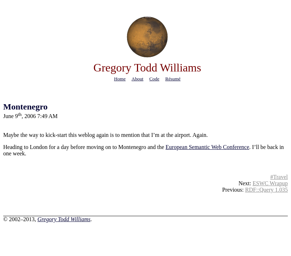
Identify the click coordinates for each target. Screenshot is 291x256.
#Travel (279, 177)
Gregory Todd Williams (63, 219)
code (154, 78)
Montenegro (25, 106)
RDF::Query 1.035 (266, 190)
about (137, 78)
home (120, 78)
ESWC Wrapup (270, 183)
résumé (173, 78)
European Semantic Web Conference (207, 147)
